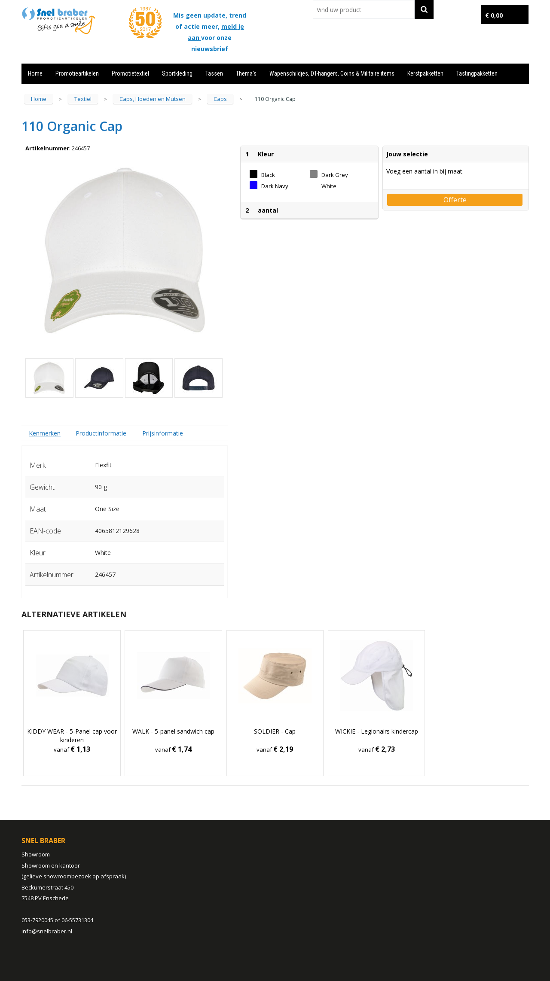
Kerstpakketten (425, 73)
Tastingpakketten (477, 73)
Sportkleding (177, 73)
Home (35, 73)
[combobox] (364, 9)
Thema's (246, 73)
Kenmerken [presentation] (45, 433)
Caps (220, 99)
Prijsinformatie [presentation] (162, 433)
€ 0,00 (494, 15)
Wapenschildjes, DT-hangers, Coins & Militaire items (331, 73)
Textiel (83, 99)
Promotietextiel (130, 73)
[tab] (44, 433)
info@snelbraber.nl (46, 931)
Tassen (214, 73)
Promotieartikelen (77, 73)
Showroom (35, 854)
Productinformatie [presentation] (101, 433)
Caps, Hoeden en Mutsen (152, 99)
